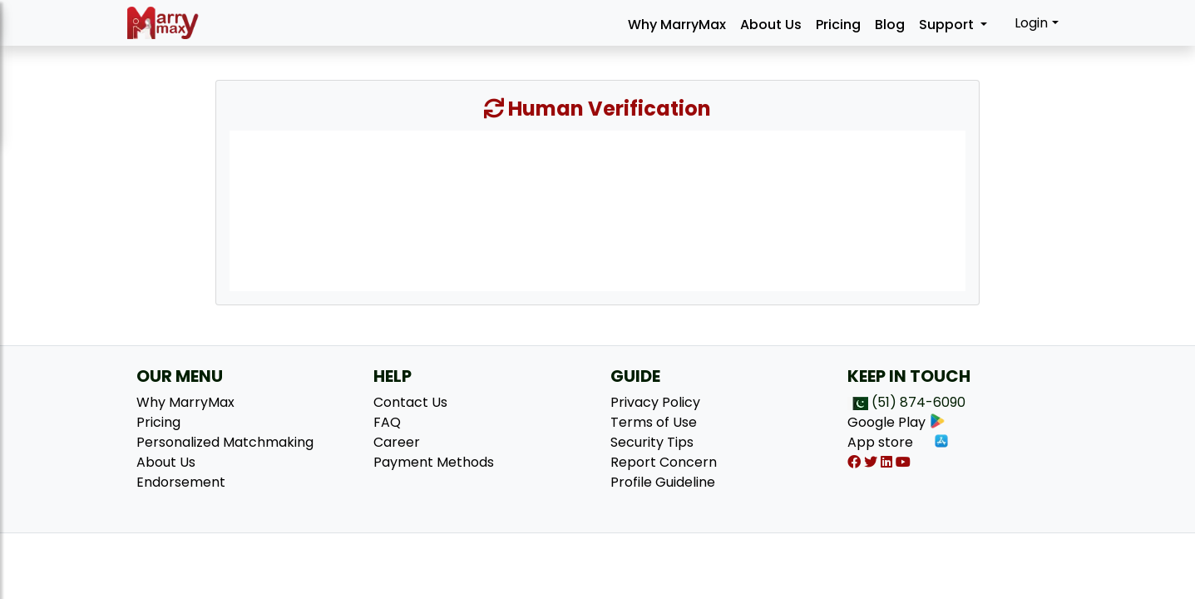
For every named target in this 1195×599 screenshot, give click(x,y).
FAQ (387, 422)
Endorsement (180, 482)
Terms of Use (653, 422)
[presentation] (597, 209)
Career (396, 442)
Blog (890, 24)
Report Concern (663, 462)
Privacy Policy (655, 402)
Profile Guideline (662, 482)
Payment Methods (433, 462)
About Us (771, 24)
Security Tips (652, 442)
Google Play (896, 422)
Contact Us (410, 402)
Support (948, 24)
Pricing (838, 24)
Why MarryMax (677, 24)
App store (898, 442)
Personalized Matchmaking (225, 442)
